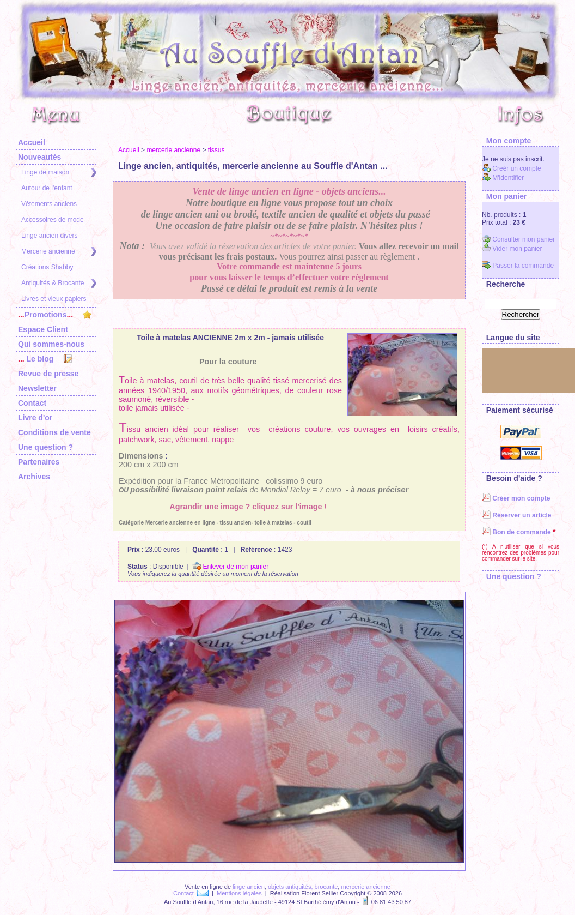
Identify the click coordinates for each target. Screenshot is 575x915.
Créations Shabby (47, 267)
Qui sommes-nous (51, 344)
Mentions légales (239, 893)
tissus (216, 150)
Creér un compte (511, 168)
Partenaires (38, 461)
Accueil (31, 142)
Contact (32, 403)
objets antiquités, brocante (303, 886)
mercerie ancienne (173, 150)
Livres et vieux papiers (53, 299)
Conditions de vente (54, 432)
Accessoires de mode (52, 220)
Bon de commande (516, 532)
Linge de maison (58, 172)
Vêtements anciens (49, 204)
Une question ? (45, 447)
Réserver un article (516, 515)
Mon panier (504, 196)
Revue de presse (48, 373)
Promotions (54, 314)
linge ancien (249, 886)
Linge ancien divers (49, 235)
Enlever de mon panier (230, 566)
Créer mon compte (516, 498)
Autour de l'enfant (46, 188)
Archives (34, 476)
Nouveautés (39, 157)
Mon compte (506, 140)
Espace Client (43, 329)
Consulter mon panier (518, 239)
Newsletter (37, 388)
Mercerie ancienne (58, 251)
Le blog (45, 358)
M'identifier (503, 178)
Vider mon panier (512, 248)
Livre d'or (35, 417)
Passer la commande (518, 265)
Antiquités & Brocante (58, 283)
